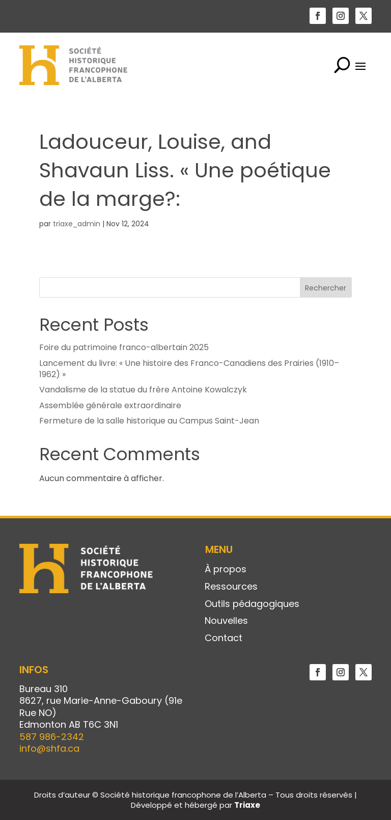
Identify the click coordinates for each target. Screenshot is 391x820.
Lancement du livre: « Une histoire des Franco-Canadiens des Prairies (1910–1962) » (189, 368)
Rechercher (325, 288)
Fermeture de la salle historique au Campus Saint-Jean (149, 421)
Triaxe (247, 805)
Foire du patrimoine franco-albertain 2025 (124, 347)
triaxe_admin (76, 224)
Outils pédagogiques (252, 604)
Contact (223, 638)
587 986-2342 (51, 736)
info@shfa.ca (49, 748)
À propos (225, 569)
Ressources (231, 587)
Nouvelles (226, 621)
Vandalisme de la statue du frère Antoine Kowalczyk (143, 389)
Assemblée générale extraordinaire (110, 405)
